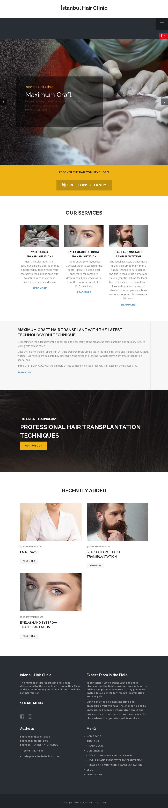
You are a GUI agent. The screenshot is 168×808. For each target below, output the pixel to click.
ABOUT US (93, 741)
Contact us (33, 445)
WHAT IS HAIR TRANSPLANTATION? (110, 755)
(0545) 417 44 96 (33, 750)
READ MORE (25, 372)
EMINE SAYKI (29, 552)
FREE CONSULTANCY (84, 185)
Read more (40, 288)
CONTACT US (94, 774)
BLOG (90, 769)
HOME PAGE (94, 736)
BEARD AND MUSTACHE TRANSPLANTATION (115, 765)
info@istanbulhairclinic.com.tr (43, 756)
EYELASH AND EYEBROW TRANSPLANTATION (116, 760)
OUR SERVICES (95, 750)
